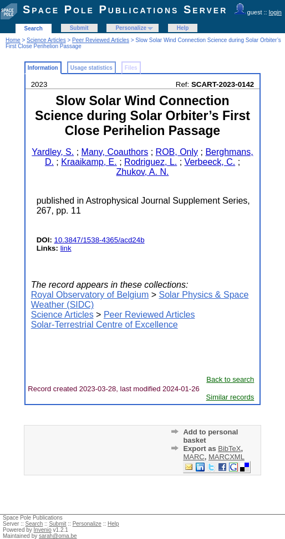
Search (33, 28)
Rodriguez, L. (150, 162)
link (66, 248)
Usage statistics (91, 68)
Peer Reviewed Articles (100, 40)
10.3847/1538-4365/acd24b (99, 240)
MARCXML (226, 457)
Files (131, 68)
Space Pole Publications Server (125, 9)
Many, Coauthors (115, 152)
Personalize (130, 28)
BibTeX (229, 448)
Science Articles (46, 40)
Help (183, 28)
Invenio (43, 530)
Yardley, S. (53, 152)
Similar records (230, 397)
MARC (193, 457)
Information (43, 68)
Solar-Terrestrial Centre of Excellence (104, 324)
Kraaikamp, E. (88, 162)
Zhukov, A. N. (142, 172)
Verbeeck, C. (210, 162)
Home (13, 40)
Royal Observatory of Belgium (90, 294)
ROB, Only (177, 152)
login (275, 12)
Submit (79, 28)
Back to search (230, 379)
